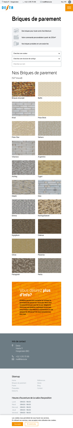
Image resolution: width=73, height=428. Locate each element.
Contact (39, 388)
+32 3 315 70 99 (29, 2)
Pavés (14, 386)
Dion (39, 196)
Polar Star (15, 137)
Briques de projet (18, 98)
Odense (41, 235)
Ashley (14, 177)
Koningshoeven (44, 216)
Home (14, 380)
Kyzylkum (16, 235)
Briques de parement (19, 383)
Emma (14, 216)
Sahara (41, 137)
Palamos (41, 255)
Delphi (14, 196)
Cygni (40, 177)
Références (41, 380)
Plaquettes (15, 388)
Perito (40, 275)
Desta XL (15, 391)
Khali (14, 118)
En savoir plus (31, 424)
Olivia (14, 255)
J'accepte (17, 424)
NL (62, 2)
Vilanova (15, 157)
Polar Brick (42, 118)
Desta (39, 383)
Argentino (41, 157)
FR (65, 2)
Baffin (40, 98)
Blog (39, 386)
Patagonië (16, 275)
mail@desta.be (45, 2)
